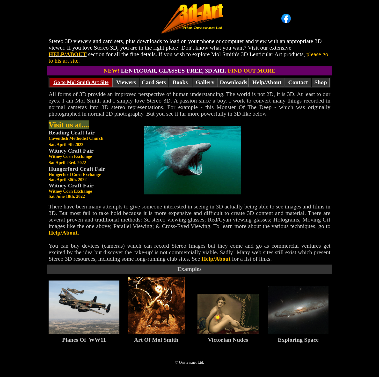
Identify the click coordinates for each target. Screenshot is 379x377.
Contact (298, 82)
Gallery (205, 82)
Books (180, 82)
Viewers (126, 82)
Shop (320, 82)
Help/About (266, 82)
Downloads (233, 82)
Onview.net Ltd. (191, 362)
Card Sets (154, 82)
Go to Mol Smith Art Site (81, 82)
